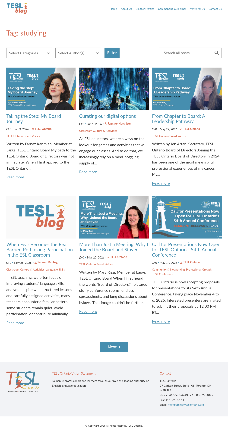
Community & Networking (168, 269)
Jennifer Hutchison (120, 123)
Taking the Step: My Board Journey (33, 118)
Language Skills (55, 269)
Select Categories (23, 53)
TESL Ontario (43, 129)
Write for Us (197, 8)
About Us (126, 8)
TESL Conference (163, 274)
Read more (15, 177)
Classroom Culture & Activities (98, 130)
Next (112, 346)
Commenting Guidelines (172, 8)
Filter (112, 52)
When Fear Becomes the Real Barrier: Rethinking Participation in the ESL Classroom (39, 249)
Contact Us (215, 8)
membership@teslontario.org (186, 404)
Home (113, 8)
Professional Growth (199, 269)
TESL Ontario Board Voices (23, 136)
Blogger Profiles (145, 8)
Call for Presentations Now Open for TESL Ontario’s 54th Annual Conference (186, 249)
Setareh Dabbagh (48, 262)
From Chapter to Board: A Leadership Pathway (178, 118)
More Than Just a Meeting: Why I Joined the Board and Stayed (113, 246)
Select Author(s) (71, 53)
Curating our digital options (107, 116)
